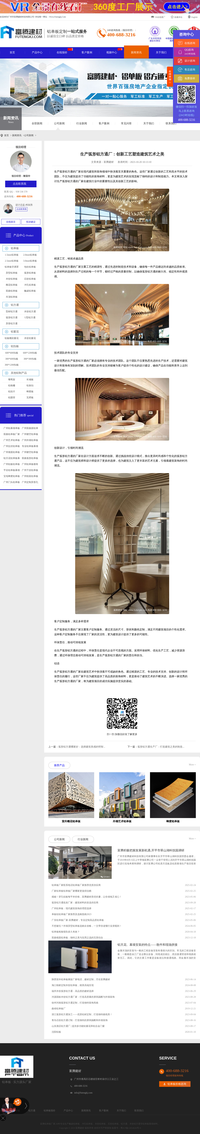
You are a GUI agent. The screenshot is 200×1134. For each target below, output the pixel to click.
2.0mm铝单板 (30, 255)
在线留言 (11, 222)
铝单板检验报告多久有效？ (66, 932)
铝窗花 (15, 331)
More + (192, 764)
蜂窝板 (30, 391)
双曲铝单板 (12, 291)
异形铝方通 (12, 323)
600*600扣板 (11, 353)
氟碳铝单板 (30, 291)
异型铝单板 (12, 273)
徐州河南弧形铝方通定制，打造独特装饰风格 (75, 1003)
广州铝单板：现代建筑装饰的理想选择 (71, 908)
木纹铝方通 (30, 311)
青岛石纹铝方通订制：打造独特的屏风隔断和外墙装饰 (80, 1020)
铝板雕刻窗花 (12, 338)
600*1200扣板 (30, 353)
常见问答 (126, 123)
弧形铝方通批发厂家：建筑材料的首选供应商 (75, 902)
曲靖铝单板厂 (59, 1008)
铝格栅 (11, 385)
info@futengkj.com (83, 1093)
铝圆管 (11, 397)
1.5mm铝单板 (11, 255)
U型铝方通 (30, 317)
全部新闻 (37, 123)
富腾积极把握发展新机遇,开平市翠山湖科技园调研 (151, 850)
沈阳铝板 (56, 1032)
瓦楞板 (30, 397)
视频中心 (114, 51)
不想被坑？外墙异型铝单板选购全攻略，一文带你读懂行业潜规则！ (87, 926)
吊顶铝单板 (12, 297)
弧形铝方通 (12, 317)
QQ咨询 (191, 52)
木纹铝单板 (12, 279)
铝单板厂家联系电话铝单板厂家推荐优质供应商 (76, 885)
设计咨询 (189, 60)
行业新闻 (81, 123)
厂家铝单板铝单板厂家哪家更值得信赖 (71, 891)
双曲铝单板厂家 (12, 434)
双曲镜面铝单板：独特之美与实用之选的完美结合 (77, 937)
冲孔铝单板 (30, 285)
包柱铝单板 (30, 267)
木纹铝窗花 (30, 338)
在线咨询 (189, 43)
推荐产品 (59, 765)
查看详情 (125, 870)
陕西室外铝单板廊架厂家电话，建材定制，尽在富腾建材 (81, 979)
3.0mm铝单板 (30, 261)
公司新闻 (59, 123)
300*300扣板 (30, 359)
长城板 (30, 379)
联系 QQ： (9, 191)
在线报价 (65, 51)
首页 (12, 52)
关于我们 (161, 52)
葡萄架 (11, 379)
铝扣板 (15, 346)
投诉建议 (31, 222)
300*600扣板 (11, 359)
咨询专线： (10, 196)
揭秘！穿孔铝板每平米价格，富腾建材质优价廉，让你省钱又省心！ (87, 897)
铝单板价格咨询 (177, 1084)
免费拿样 (189, 78)
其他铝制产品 (19, 372)
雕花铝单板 (12, 285)
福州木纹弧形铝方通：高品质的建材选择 (73, 991)
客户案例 (87, 52)
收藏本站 (176, 16)
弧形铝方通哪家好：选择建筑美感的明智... (81, 746)
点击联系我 (21, 209)
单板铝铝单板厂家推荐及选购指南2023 (71, 914)
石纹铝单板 (30, 279)
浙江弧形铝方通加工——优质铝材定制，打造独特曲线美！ (82, 1014)
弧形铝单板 (30, 273)
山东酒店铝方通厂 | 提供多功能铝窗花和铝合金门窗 (78, 1026)
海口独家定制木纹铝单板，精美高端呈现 (73, 985)
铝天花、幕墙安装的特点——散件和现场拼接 (148, 944)
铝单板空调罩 (12, 267)
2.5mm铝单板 (11, 261)
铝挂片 (11, 391)
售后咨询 (189, 69)
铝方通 (15, 304)
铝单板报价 (49, 1110)
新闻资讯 (136, 52)
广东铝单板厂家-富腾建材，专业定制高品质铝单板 (78, 920)
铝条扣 (30, 385)
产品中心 (37, 52)
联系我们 (171, 123)
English (193, 16)
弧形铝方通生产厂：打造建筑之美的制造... (161, 746)
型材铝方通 (12, 311)
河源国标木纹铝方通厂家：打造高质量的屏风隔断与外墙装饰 (83, 997)
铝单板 (15, 248)
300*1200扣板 (12, 365)
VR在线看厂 (158, 16)
